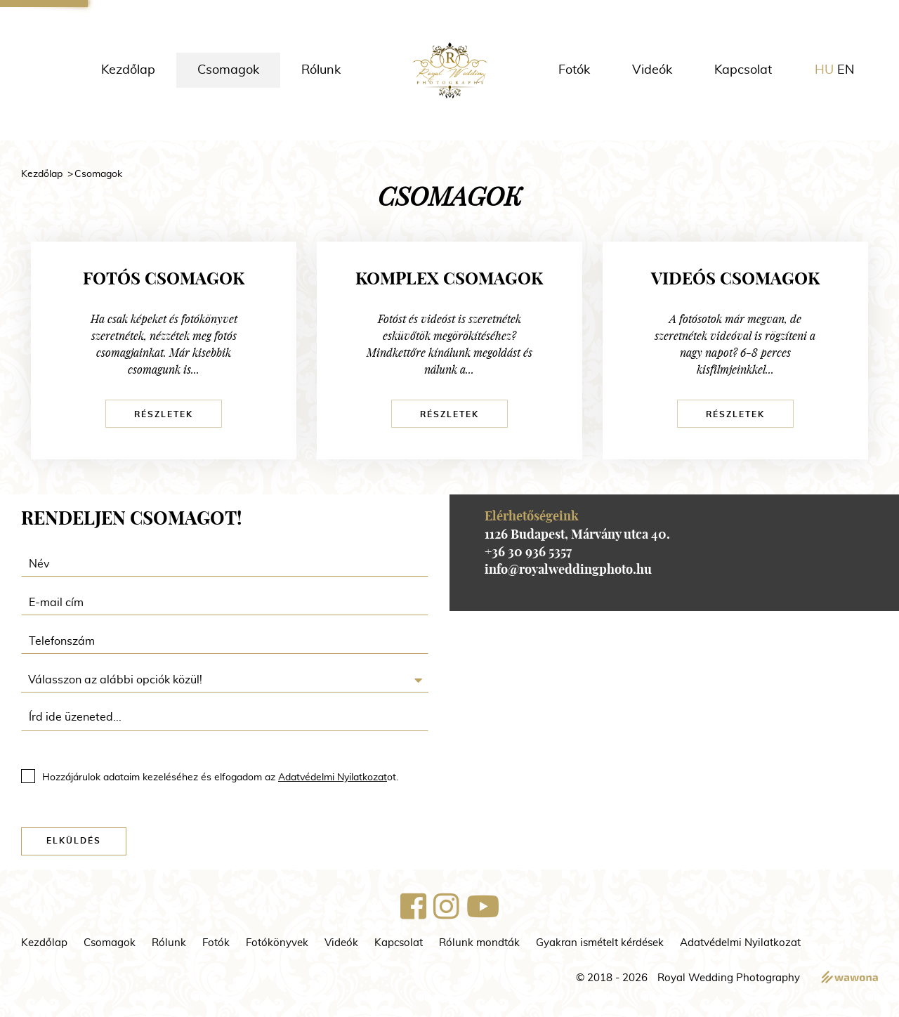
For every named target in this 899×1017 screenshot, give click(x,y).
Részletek (163, 414)
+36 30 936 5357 (528, 552)
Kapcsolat (743, 70)
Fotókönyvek (277, 943)
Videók (652, 70)
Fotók (574, 70)
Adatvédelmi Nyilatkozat (332, 777)
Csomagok (228, 70)
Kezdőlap (128, 70)
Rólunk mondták (479, 943)
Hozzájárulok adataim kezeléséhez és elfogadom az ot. (220, 777)
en (845, 70)
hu (824, 70)
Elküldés (73, 840)
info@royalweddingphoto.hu (568, 570)
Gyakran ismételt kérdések (600, 943)
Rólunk (321, 70)
